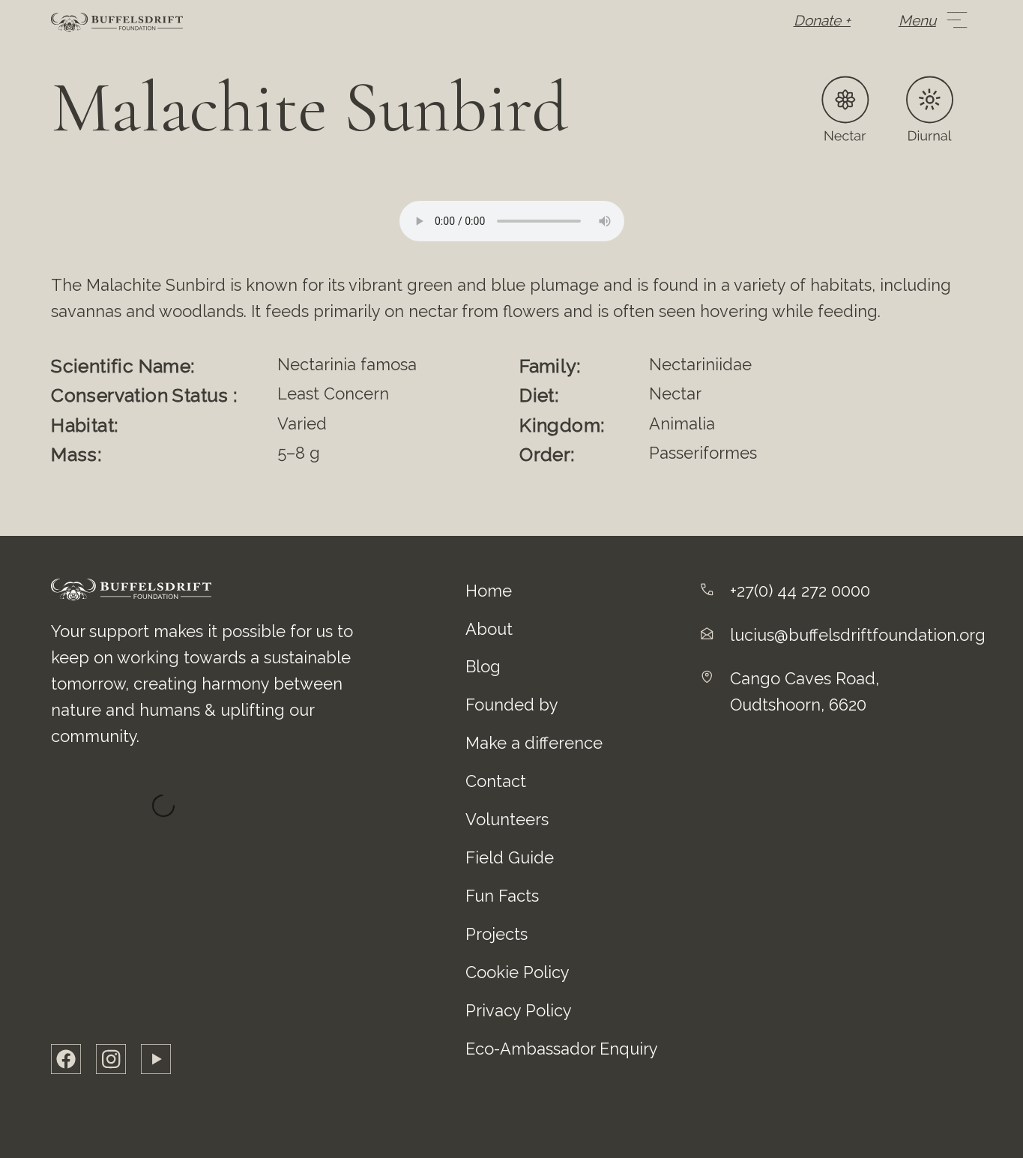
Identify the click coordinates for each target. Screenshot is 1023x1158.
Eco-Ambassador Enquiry (561, 1048)
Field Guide (509, 857)
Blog (483, 666)
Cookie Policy (517, 972)
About (489, 629)
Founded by (511, 704)
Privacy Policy (518, 1010)
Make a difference (534, 743)
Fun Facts (502, 895)
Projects (496, 934)
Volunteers (507, 819)
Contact (495, 781)
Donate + (822, 20)
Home (488, 590)
